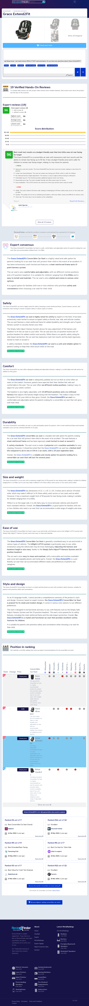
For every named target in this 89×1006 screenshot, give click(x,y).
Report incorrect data (41, 947)
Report (16, 201)
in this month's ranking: (53, 812)
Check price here (44, 45)
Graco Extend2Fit (19, 258)
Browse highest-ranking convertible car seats (44, 902)
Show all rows (44, 805)
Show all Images (75, 36)
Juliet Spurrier (23, 205)
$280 (22, 709)
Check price (23, 676)
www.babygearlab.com (25, 207)
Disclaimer (24, 1001)
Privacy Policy (16, 1001)
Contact (36, 950)
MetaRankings (39, 940)
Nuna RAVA (56, 890)
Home (36, 931)
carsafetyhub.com (17, 125)
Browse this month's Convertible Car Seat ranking (44, 886)
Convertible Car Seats (20, 11)
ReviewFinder (7, 11)
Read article (39, 836)
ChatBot (37, 934)
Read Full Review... (77, 201)
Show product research (15, 351)
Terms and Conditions (35, 1001)
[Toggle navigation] (74, 1)
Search (36, 937)
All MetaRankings (63, 931)
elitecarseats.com (17, 117)
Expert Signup (39, 944)
